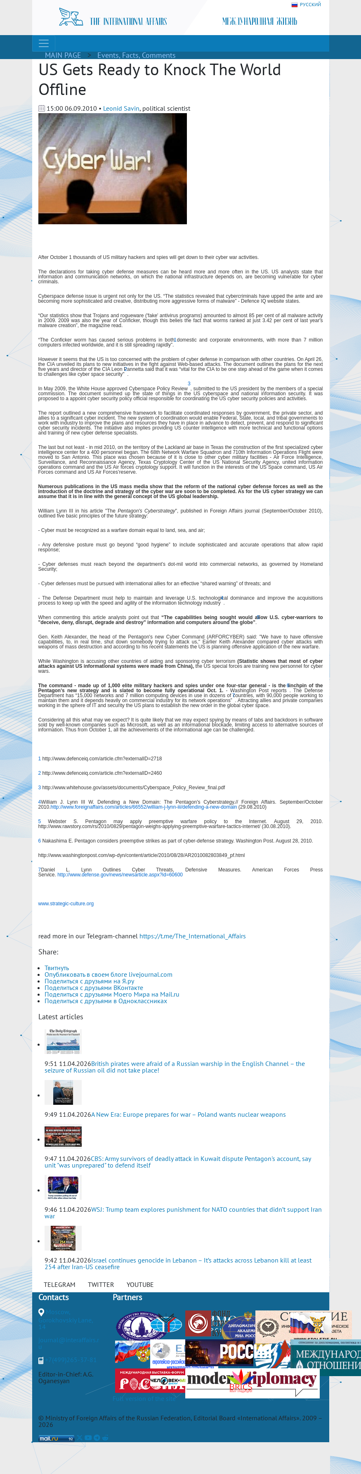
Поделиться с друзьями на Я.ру (89, 981)
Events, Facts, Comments (136, 55)
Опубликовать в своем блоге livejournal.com (108, 974)
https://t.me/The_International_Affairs (192, 936)
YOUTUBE (140, 1284)
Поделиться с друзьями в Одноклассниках (106, 1001)
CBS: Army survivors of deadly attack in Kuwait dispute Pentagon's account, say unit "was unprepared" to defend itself (178, 1161)
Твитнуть (57, 968)
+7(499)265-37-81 (71, 1359)
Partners (127, 1297)
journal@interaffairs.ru (68, 1343)
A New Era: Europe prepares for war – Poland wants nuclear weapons (188, 1114)
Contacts (53, 1297)
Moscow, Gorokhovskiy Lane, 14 (65, 1319)
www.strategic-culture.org (66, 904)
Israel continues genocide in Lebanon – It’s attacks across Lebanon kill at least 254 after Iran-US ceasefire (178, 1263)
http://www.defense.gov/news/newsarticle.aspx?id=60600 (120, 875)
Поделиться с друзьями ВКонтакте (94, 987)
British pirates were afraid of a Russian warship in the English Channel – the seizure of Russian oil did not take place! (175, 1066)
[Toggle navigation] (43, 43)
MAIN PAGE (63, 55)
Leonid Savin (121, 108)
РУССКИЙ (306, 4)
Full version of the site (144, 1398)
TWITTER (101, 1284)
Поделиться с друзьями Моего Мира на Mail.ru (112, 994)
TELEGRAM (60, 1284)
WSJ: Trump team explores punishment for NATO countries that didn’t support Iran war (183, 1212)
